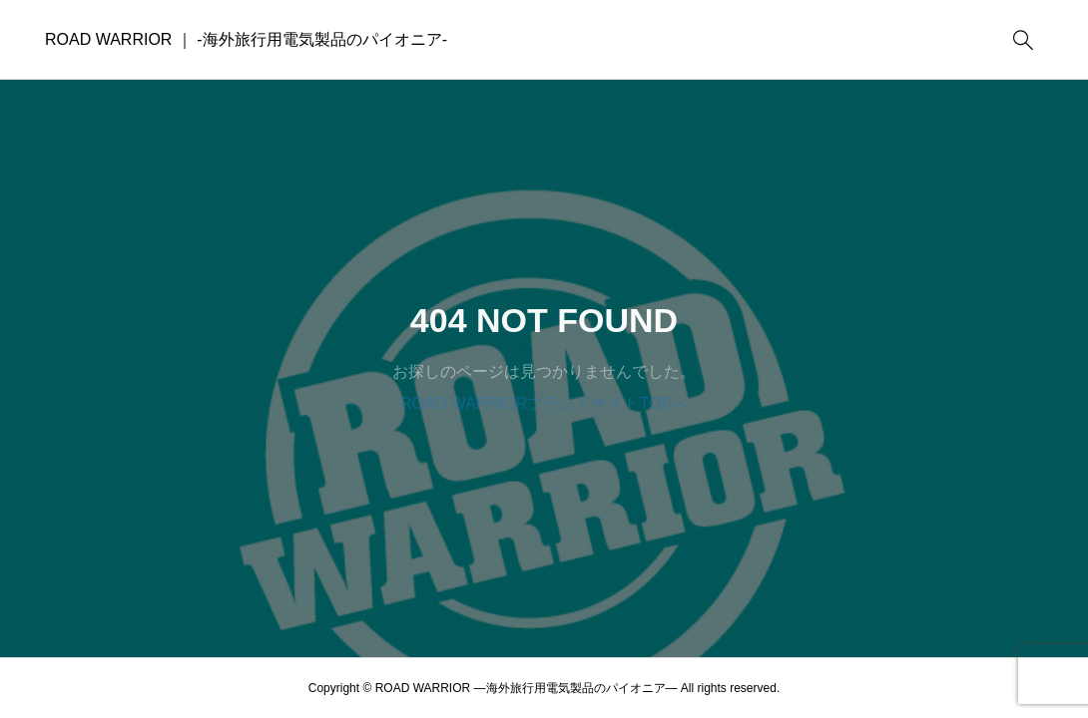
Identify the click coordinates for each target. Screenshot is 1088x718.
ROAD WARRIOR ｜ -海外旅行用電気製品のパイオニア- (246, 39)
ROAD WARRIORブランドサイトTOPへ (544, 403)
